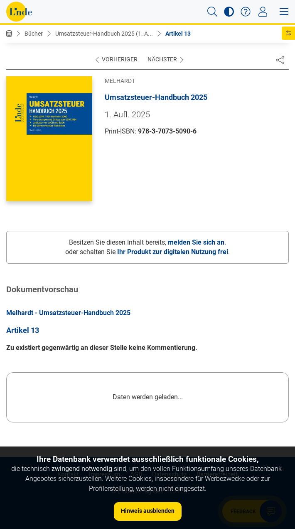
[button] (212, 12)
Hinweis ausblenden (148, 510)
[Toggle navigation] (263, 12)
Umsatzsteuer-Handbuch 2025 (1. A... (104, 33)
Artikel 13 (178, 33)
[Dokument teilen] (280, 59)
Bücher (34, 33)
